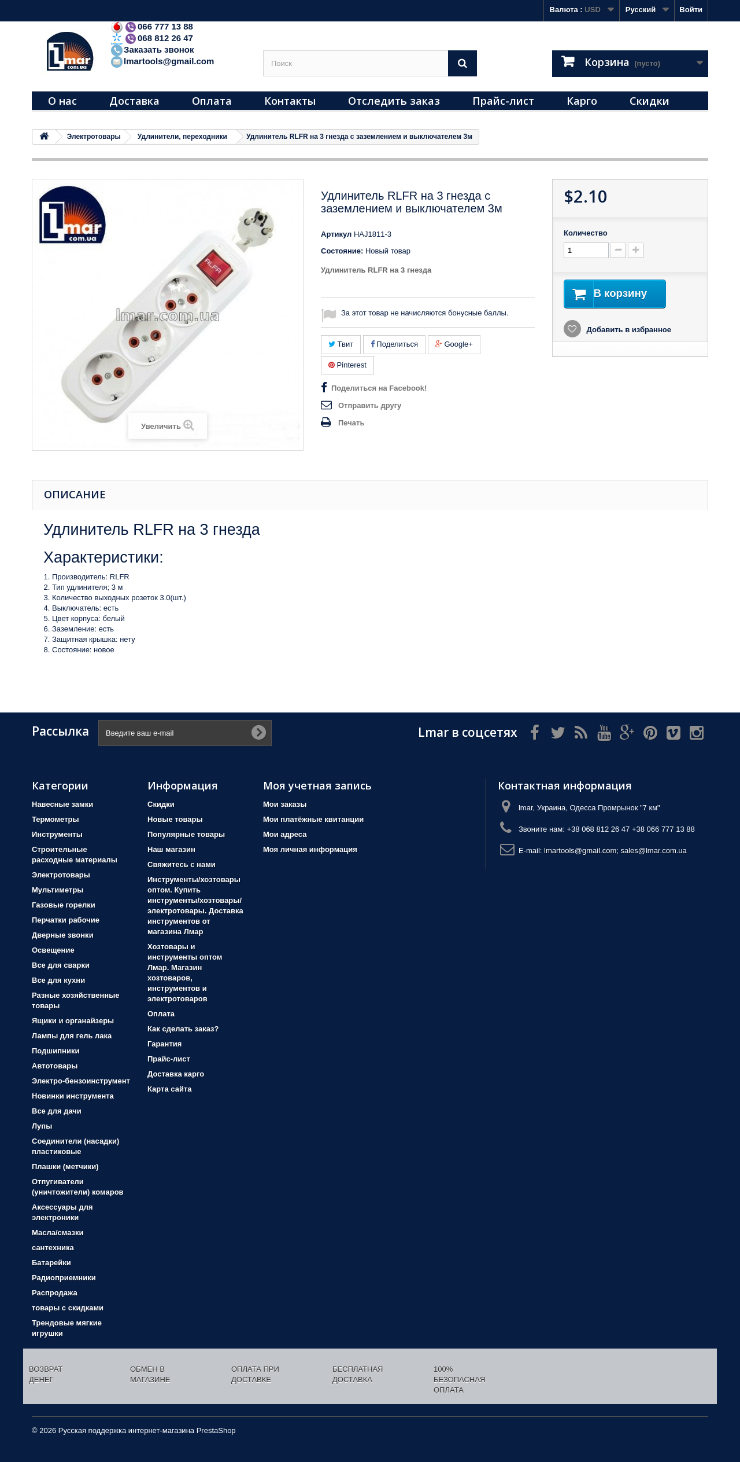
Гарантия (164, 1043)
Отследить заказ (394, 101)
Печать (351, 422)
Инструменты (57, 834)
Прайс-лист (503, 101)
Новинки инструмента (73, 1096)
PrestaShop (216, 1430)
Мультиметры (57, 890)
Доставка (134, 101)
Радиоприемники (64, 1277)
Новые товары (175, 819)
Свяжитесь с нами (181, 864)
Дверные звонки (63, 935)
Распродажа (54, 1292)
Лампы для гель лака (72, 1035)
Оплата (212, 101)
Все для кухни (58, 980)
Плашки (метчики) (65, 1166)
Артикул (336, 234)
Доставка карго (175, 1074)
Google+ (454, 344)
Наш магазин (171, 849)
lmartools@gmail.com (162, 61)
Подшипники (55, 1050)
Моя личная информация (310, 849)
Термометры (55, 819)
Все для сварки (61, 965)
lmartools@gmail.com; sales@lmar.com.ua (615, 850)
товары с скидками (67, 1307)
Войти (690, 9)
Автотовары (54, 1065)
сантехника (53, 1247)
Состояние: (342, 251)
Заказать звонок (152, 49)
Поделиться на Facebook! (379, 388)
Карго (582, 101)
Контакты (290, 101)
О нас (62, 101)
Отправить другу (369, 405)
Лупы (42, 1126)
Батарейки (51, 1262)
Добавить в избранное (627, 330)
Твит (340, 344)
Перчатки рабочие (65, 920)
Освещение (53, 950)
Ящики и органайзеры (73, 1020)
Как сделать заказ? (183, 1028)
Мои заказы (284, 804)
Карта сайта (169, 1089)
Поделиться (394, 344)
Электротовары (61, 874)
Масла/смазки (58, 1232)
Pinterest (347, 365)
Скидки (649, 101)
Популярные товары (186, 834)
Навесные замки (62, 804)
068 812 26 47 (151, 38)
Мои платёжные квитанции (313, 819)
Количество (586, 233)
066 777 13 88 (151, 26)
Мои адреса (284, 834)
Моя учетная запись (317, 785)
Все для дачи (57, 1111)
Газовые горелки (63, 905)
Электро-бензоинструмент (81, 1081)
